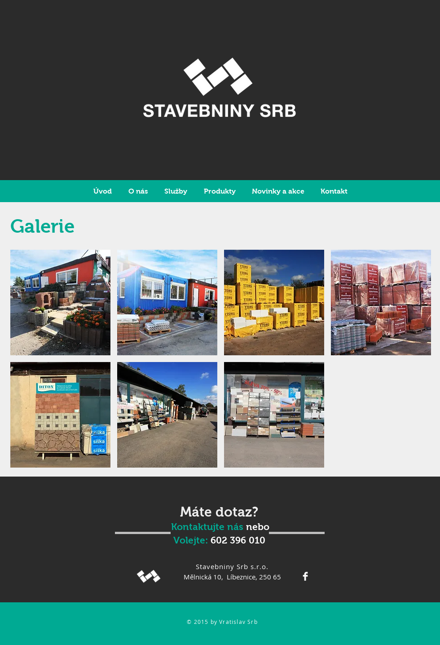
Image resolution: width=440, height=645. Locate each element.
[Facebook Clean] (305, 576)
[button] (60, 302)
